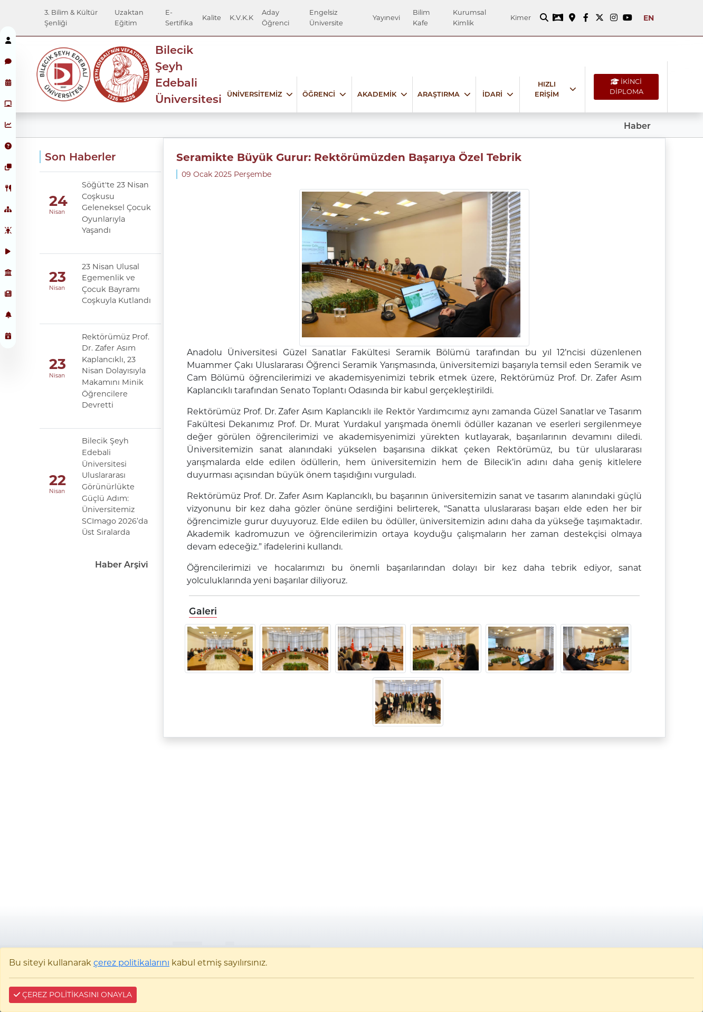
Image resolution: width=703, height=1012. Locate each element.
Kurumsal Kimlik (469, 17)
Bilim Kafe (421, 17)
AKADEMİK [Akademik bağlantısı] (376, 94)
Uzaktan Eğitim (129, 17)
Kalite (211, 18)
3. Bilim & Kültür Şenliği (71, 17)
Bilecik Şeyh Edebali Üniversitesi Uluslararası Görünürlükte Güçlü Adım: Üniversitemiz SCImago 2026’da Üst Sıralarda (115, 486)
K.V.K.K (241, 18)
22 (57, 480)
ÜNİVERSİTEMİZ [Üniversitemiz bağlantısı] (254, 94)
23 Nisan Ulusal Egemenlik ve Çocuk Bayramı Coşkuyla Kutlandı (116, 284)
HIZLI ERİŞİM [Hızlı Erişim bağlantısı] (547, 89)
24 (58, 201)
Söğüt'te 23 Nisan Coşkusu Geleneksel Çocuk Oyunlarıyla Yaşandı (116, 207)
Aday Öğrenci (275, 17)
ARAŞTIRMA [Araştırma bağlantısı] (438, 94)
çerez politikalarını (131, 963)
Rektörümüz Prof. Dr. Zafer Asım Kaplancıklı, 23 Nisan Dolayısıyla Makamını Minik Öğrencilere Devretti (115, 371)
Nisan (57, 212)
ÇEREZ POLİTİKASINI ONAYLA (73, 994)
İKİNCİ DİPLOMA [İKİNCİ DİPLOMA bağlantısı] (626, 87)
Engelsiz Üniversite (326, 17)
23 (57, 277)
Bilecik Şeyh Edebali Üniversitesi (188, 74)
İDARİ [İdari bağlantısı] (492, 94)
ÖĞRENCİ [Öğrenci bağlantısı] (318, 94)
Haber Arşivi (121, 565)
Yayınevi (386, 18)
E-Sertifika (179, 17)
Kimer (520, 18)
